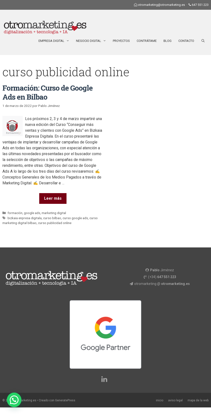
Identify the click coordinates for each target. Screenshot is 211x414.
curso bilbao (52, 218)
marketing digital (54, 213)
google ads (32, 213)
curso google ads (75, 218)
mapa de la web (198, 400)
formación (15, 213)
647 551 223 (200, 5)
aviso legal (175, 400)
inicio (159, 400)
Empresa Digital (55, 41)
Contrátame (147, 41)
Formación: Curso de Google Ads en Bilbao (47, 92)
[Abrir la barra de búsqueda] (203, 41)
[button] (14, 400)
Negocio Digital (92, 41)
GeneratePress (65, 400)
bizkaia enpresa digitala (25, 218)
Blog (167, 41)
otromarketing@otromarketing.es (161, 5)
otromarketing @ (162, 284)
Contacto (186, 41)
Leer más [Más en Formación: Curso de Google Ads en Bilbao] (53, 198)
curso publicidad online (54, 223)
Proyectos (121, 41)
